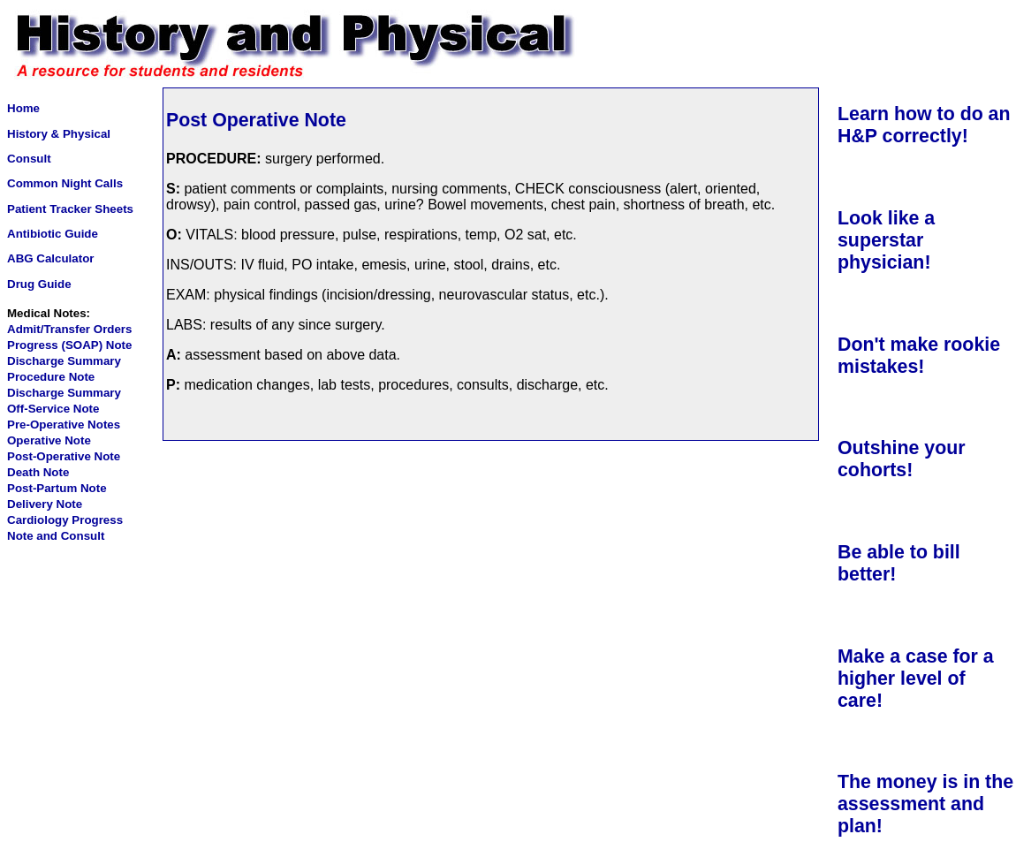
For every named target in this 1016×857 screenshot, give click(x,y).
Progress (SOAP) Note (69, 345)
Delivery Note (44, 504)
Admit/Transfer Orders (69, 329)
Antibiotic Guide (52, 233)
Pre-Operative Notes (63, 424)
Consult (29, 158)
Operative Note (49, 440)
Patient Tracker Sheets (70, 209)
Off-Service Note (53, 408)
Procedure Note (51, 376)
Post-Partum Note (57, 488)
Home (23, 108)
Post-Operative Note (63, 456)
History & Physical (58, 133)
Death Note (38, 472)
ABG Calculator (51, 258)
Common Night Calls (65, 183)
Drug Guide (39, 284)
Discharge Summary (64, 361)
